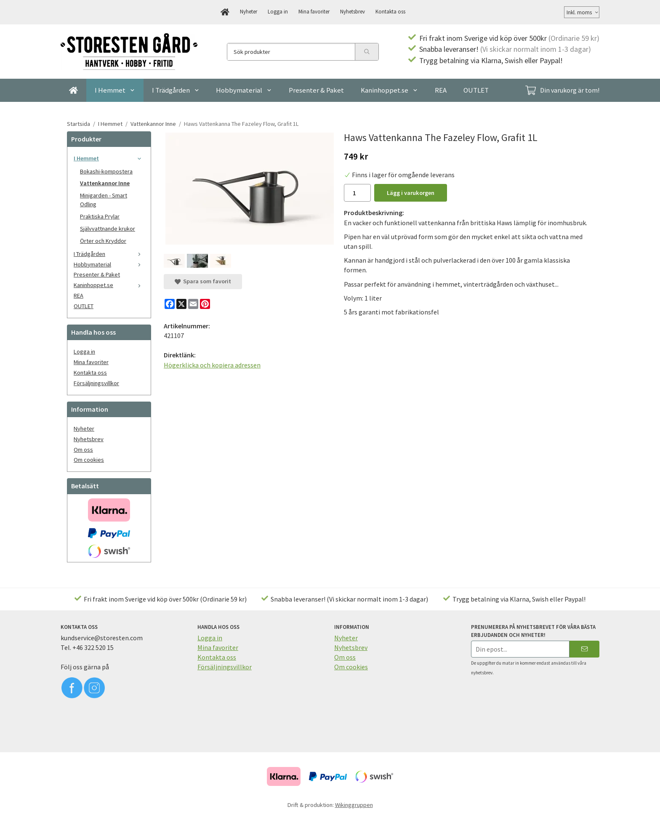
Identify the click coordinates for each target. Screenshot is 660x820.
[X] (181, 304)
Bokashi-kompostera (106, 171)
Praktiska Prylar (100, 216)
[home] (225, 12)
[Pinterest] (205, 304)
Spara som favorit (203, 281)
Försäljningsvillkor (96, 383)
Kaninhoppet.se (389, 90)
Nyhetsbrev (352, 11)
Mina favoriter (314, 11)
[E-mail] (193, 304)
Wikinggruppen (354, 805)
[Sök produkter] (291, 51)
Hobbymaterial (244, 90)
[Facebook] (170, 304)
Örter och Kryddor (103, 241)
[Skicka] (584, 649)
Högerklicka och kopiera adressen (212, 365)
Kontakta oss (390, 11)
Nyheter (248, 11)
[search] (366, 51)
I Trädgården (176, 90)
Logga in (278, 11)
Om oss (83, 449)
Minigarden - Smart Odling (103, 200)
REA (441, 90)
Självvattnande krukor (107, 228)
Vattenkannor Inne (105, 183)
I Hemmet (115, 90)
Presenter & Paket (316, 90)
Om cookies (89, 459)
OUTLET (476, 90)
